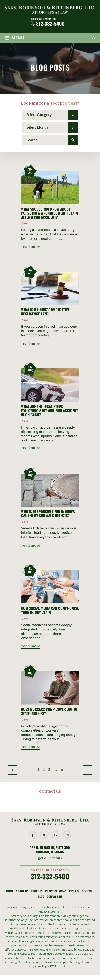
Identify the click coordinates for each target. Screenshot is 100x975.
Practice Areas (56, 891)
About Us (22, 891)
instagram (67, 835)
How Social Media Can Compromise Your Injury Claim (50, 610)
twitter (44, 835)
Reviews (87, 891)
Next (87, 770)
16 (60, 769)
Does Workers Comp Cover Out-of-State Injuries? (50, 711)
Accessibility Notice (79, 907)
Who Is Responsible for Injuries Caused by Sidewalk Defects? (48, 514)
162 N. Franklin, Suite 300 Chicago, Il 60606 (50, 850)
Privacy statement (50, 911)
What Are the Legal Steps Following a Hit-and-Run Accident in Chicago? (49, 411)
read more (30, 246)
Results (74, 891)
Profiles (37, 891)
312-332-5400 (50, 23)
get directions (50, 858)
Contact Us (54, 896)
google (55, 835)
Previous (12, 770)
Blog (41, 896)
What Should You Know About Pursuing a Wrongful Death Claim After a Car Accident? (49, 213)
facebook (33, 835)
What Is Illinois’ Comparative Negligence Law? (45, 312)
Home (10, 891)
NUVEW (12, 907)
